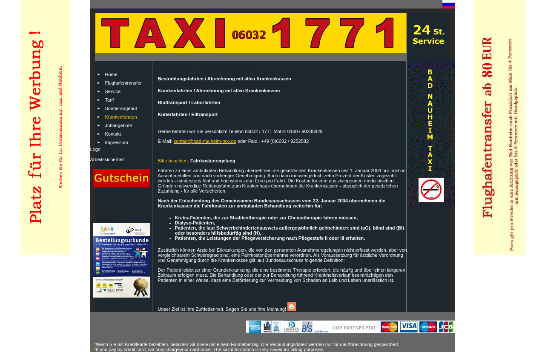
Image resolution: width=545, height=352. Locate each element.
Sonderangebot (121, 108)
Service (113, 91)
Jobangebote (118, 125)
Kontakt (113, 133)
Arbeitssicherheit (107, 159)
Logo (95, 149)
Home (111, 74)
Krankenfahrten (121, 116)
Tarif (109, 99)
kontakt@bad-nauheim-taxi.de (205, 141)
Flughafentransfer (123, 82)
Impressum (116, 142)
